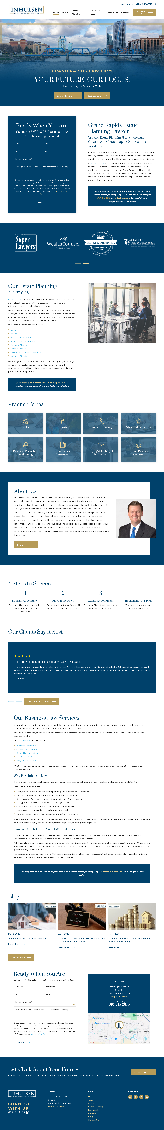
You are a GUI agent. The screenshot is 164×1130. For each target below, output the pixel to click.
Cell (12, 151)
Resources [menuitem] (112, 12)
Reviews (92, 1113)
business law (24, 744)
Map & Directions (119, 997)
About (91, 1100)
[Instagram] (141, 1097)
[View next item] (86, 263)
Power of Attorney (23, 345)
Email (42, 151)
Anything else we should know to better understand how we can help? (38, 167)
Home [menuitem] (56, 12)
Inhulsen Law (97, 163)
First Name (15, 144)
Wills (17, 330)
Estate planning (19, 299)
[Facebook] (136, 1097)
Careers (91, 1103)
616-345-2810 (145, 4)
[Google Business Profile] (130, 1097)
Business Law (94, 1110)
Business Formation (26, 749)
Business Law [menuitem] (95, 12)
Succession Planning (24, 337)
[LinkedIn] (147, 1097)
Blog (90, 1117)
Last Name (44, 144)
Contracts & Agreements (28, 753)
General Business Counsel (28, 757)
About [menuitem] (65, 12)
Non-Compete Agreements (29, 760)
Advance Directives (24, 356)
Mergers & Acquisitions (27, 764)
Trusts (18, 334)
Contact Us (93, 1120)
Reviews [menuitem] (125, 12)
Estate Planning (95, 1107)
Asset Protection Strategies (27, 341)
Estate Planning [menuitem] (76, 12)
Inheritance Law (22, 349)
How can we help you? (20, 159)
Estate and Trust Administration (30, 352)
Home (91, 1097)
